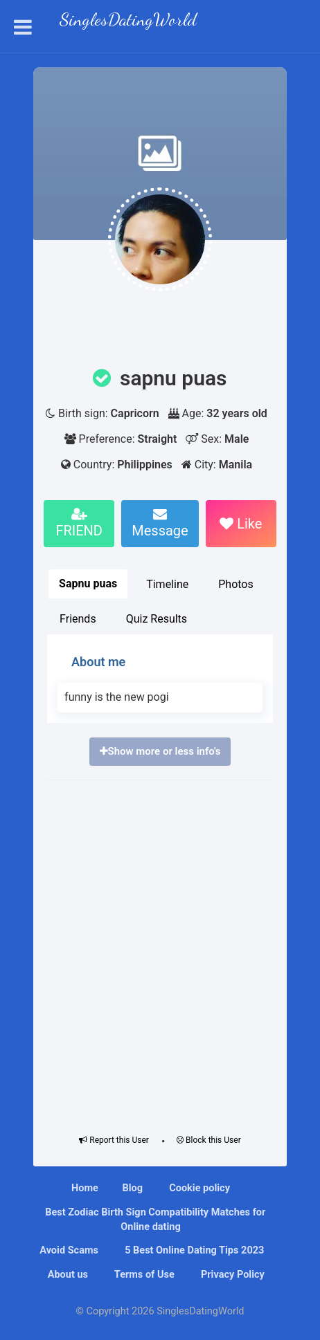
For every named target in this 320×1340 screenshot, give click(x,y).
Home (84, 1188)
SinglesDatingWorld (128, 21)
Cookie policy (198, 1188)
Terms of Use (143, 1275)
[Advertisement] (160, 954)
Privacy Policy (231, 1275)
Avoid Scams (67, 1250)
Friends (78, 618)
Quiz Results (156, 618)
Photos (236, 584)
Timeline (167, 584)
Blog (132, 1188)
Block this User (209, 1140)
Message (160, 523)
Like (241, 523)
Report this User (114, 1140)
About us (66, 1275)
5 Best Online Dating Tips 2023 (194, 1250)
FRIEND (79, 523)
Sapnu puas (88, 583)
